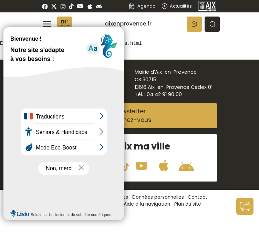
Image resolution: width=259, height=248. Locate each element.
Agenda (141, 6)
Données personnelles (158, 197)
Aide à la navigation (147, 204)
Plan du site (187, 204)
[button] (194, 24)
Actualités (176, 6)
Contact (197, 197)
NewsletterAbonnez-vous (129, 115)
